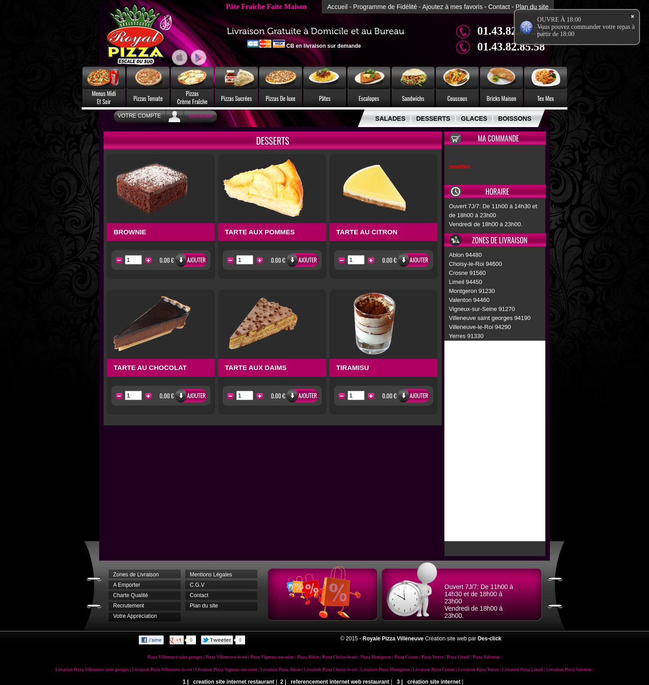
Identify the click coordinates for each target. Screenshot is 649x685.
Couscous (457, 98)
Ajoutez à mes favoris (452, 6)
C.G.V (197, 585)
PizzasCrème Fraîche (192, 97)
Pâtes (325, 98)
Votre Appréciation (135, 616)
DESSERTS (433, 118)
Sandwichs (413, 98)
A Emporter (126, 585)
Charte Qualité (130, 595)
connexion (200, 116)
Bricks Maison (501, 98)
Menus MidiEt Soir (104, 97)
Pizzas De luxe (281, 98)
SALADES (390, 118)
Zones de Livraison (136, 574)
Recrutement (128, 606)
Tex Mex (545, 98)
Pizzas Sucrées (236, 98)
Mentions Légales (211, 574)
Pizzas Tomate (148, 98)
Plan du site (532, 6)
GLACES (474, 118)
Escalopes (369, 98)
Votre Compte (139, 116)
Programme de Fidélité (385, 6)
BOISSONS (514, 118)
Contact (499, 6)
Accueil (337, 6)
